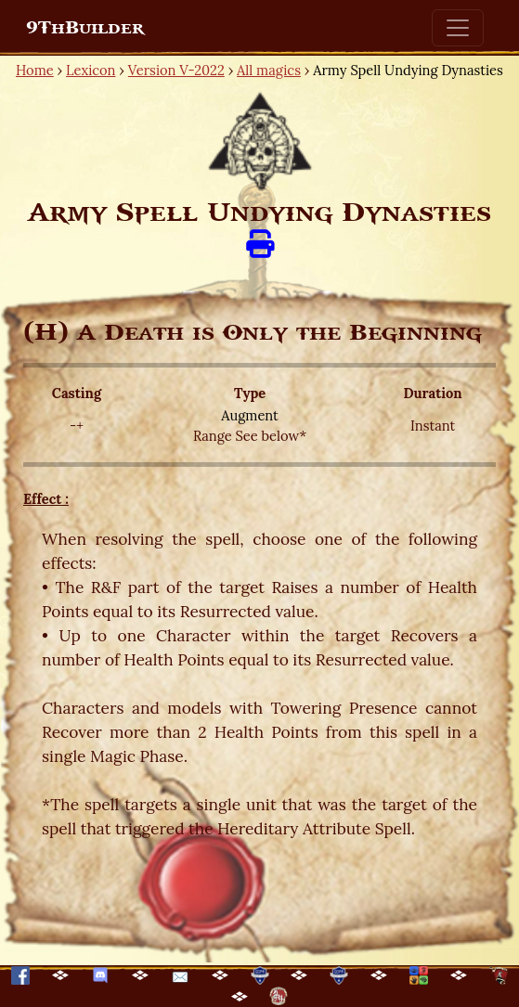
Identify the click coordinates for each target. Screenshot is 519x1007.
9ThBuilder (85, 28)
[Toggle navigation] (458, 27)
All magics (269, 70)
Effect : (46, 499)
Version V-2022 (176, 70)
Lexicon (90, 70)
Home (35, 70)
